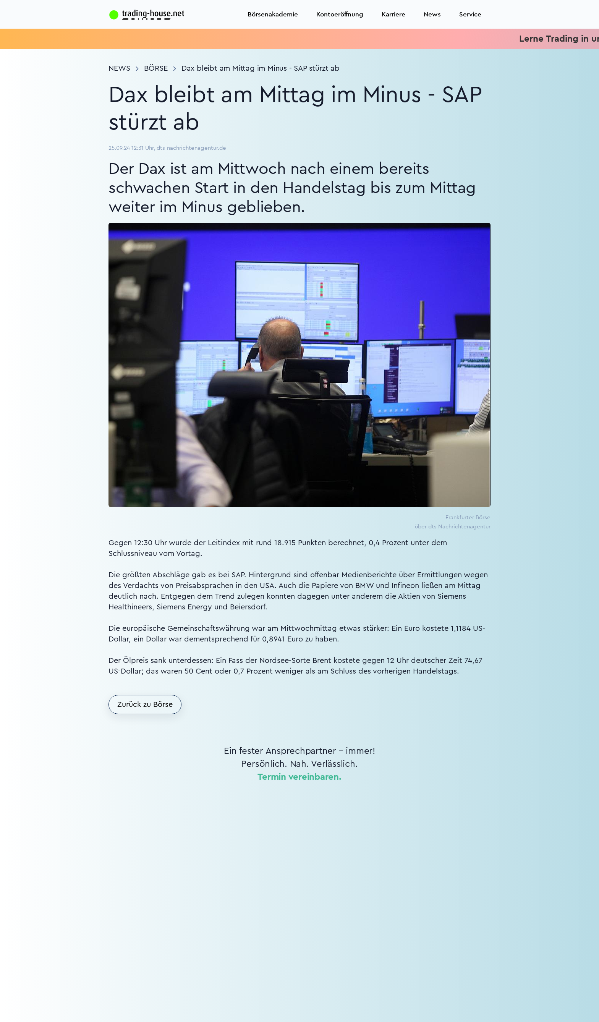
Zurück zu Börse (145, 704)
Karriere (393, 14)
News (432, 14)
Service (470, 14)
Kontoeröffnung (339, 14)
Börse (156, 68)
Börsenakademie (273, 14)
